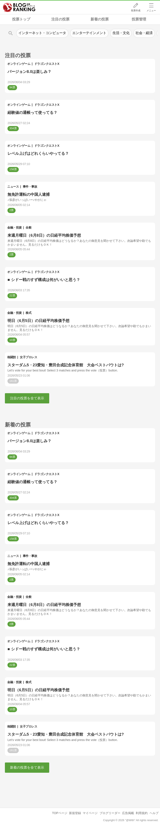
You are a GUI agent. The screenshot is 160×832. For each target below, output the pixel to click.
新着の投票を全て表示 (27, 767)
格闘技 (11, 357)
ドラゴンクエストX (46, 63)
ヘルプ (154, 813)
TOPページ (59, 813)
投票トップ (21, 19)
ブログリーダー (109, 813)
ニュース (13, 186)
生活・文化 (121, 33)
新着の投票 (100, 19)
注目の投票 (60, 19)
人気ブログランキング (19, 7)
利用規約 (142, 813)
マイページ (90, 813)
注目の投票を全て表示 (27, 398)
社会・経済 (144, 33)
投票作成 (135, 10)
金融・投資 (14, 227)
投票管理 (139, 19)
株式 (28, 313)
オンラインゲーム (18, 63)
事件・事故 (30, 186)
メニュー (151, 10)
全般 (28, 227)
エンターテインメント (89, 33)
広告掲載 (128, 813)
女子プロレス (28, 357)
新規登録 (75, 813)
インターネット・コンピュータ (42, 33)
